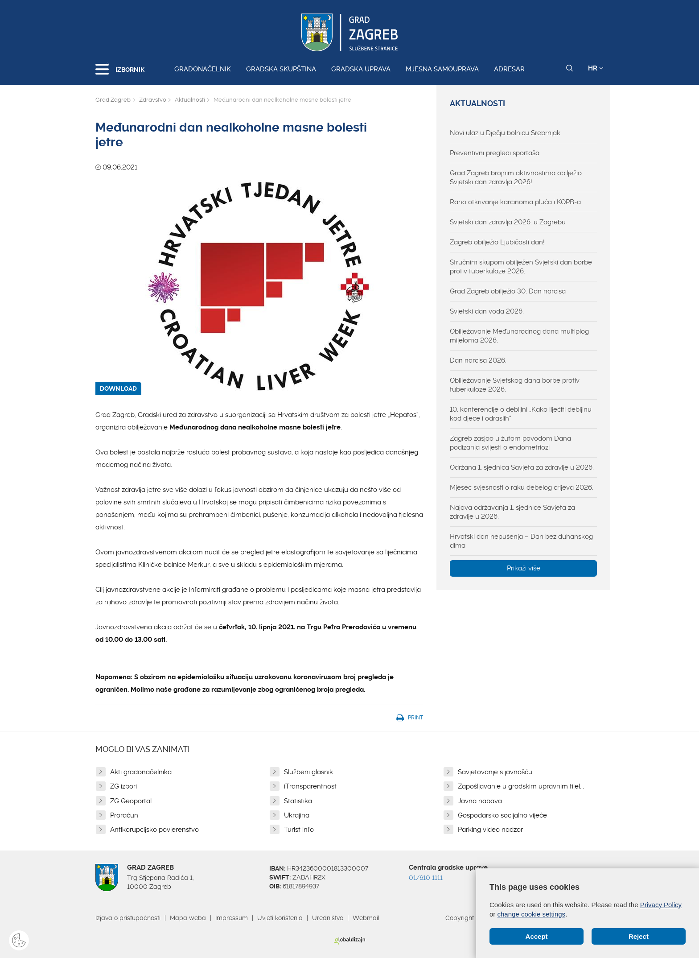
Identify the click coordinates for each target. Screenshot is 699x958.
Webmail (366, 917)
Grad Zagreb (113, 99)
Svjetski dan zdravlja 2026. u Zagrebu (508, 222)
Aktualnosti (190, 99)
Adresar (509, 69)
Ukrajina (296, 815)
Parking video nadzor (490, 830)
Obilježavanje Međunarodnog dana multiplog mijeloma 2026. (519, 335)
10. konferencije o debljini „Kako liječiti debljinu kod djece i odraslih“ (521, 413)
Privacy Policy (661, 904)
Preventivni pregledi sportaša (494, 153)
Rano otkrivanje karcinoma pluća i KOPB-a (515, 202)
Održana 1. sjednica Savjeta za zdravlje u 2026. (522, 467)
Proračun (124, 815)
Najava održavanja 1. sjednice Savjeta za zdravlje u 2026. (512, 512)
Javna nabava (480, 801)
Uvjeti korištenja (280, 917)
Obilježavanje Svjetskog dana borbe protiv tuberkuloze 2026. (515, 384)
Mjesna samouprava (442, 69)
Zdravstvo (152, 99)
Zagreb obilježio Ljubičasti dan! (497, 242)
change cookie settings (532, 914)
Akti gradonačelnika (141, 772)
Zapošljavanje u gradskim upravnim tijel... (521, 786)
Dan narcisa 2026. (478, 360)
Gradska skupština (281, 69)
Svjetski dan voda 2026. (487, 311)
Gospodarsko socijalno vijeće (502, 815)
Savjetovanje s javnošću (495, 772)
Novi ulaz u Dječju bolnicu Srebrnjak (505, 133)
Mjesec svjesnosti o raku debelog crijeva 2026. (521, 487)
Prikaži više (523, 568)
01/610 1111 (426, 877)
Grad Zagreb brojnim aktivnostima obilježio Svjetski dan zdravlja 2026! (516, 177)
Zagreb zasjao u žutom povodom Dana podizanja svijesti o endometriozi (510, 442)
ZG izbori (123, 786)
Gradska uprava (361, 69)
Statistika (298, 801)
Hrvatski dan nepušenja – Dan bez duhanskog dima (521, 541)
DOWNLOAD (118, 388)
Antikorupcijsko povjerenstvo (154, 830)
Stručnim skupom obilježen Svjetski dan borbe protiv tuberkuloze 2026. (521, 266)
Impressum (231, 917)
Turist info (299, 830)
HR (596, 68)
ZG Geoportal (131, 801)
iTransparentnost (310, 786)
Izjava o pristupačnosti (127, 917)
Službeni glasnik (308, 772)
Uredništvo (327, 917)
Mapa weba (188, 917)
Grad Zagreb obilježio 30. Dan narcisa (508, 291)
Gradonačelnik (202, 69)
